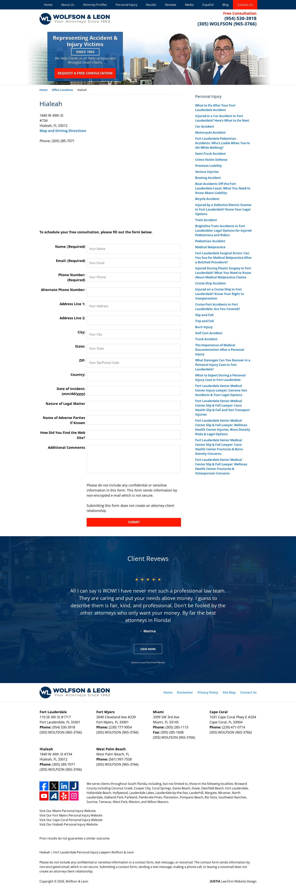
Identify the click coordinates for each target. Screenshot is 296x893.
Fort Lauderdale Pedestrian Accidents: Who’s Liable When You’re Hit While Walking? (222, 143)
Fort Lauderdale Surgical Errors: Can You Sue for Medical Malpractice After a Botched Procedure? (223, 257)
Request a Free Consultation (85, 73)
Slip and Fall (204, 315)
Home (48, 5)
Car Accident (204, 126)
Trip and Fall (204, 321)
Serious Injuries (207, 172)
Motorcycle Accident (210, 132)
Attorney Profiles (95, 5)
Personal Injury (126, 5)
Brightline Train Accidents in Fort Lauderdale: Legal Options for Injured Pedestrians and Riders (223, 230)
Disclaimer (185, 692)
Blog (225, 5)
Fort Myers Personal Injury (71, 815)
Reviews (170, 5)
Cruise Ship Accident (210, 283)
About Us (67, 5)
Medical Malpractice (210, 247)
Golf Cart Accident (208, 333)
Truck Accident (206, 339)
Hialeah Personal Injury (69, 824)
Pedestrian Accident (210, 241)
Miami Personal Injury (67, 811)
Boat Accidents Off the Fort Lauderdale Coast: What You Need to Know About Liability (222, 188)
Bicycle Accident (207, 199)
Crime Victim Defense (211, 160)
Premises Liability (208, 166)
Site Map (229, 692)
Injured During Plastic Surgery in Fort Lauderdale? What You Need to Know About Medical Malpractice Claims (223, 272)
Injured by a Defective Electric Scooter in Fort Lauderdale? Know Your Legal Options (223, 209)
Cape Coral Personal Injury (71, 820)
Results (151, 5)
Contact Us (245, 5)
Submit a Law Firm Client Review (148, 662)
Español (208, 5)
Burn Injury (204, 327)
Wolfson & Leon (77, 881)
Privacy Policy (207, 692)
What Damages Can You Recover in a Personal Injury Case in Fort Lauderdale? (222, 364)
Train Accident (206, 220)
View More (148, 649)
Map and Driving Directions (63, 130)
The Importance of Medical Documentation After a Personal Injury (219, 349)
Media (189, 5)
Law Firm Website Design (233, 881)
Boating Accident (208, 178)
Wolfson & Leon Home (74, 19)
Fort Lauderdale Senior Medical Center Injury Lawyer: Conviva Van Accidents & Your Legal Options (221, 390)
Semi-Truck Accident (210, 154)
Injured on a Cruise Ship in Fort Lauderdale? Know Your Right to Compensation (219, 293)
